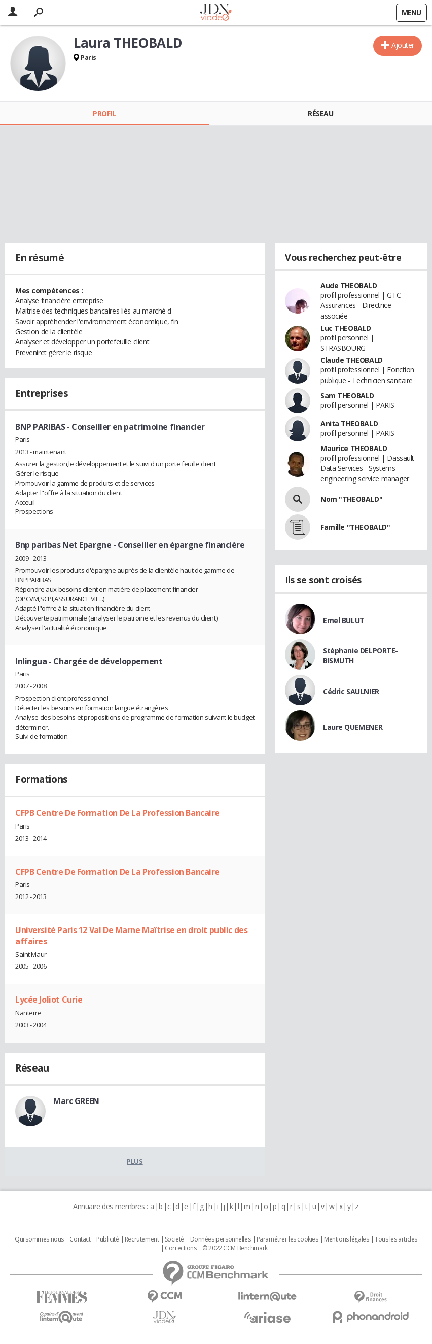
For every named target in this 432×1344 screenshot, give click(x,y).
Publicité (107, 1239)
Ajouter (402, 45)
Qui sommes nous (39, 1239)
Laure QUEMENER (352, 727)
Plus (134, 1161)
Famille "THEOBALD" (355, 527)
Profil (104, 113)
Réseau (320, 113)
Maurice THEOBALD (353, 448)
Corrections (180, 1248)
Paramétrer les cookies (287, 1239)
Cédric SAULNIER (351, 691)
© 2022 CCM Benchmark (235, 1248)
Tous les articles (396, 1239)
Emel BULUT (344, 620)
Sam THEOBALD (347, 395)
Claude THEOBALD (351, 360)
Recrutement (142, 1239)
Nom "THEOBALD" (351, 499)
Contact (79, 1239)
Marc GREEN (76, 1101)
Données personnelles (220, 1239)
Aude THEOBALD (348, 285)
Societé (174, 1239)
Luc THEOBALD (345, 328)
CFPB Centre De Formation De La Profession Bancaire (117, 812)
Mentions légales (346, 1239)
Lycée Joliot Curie (48, 999)
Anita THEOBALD (349, 423)
